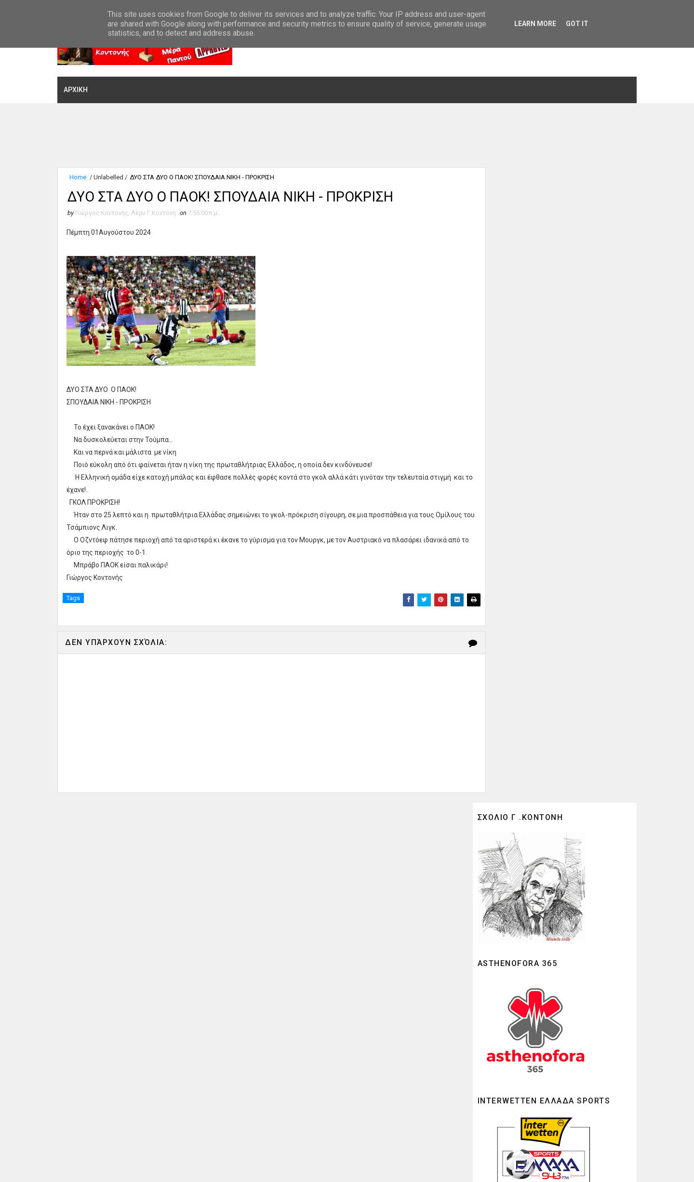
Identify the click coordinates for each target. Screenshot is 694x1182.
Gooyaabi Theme (226, 1165)
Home (90, 172)
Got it (577, 23)
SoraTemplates (128, 1165)
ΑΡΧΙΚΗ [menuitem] (88, 83)
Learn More (535, 23)
